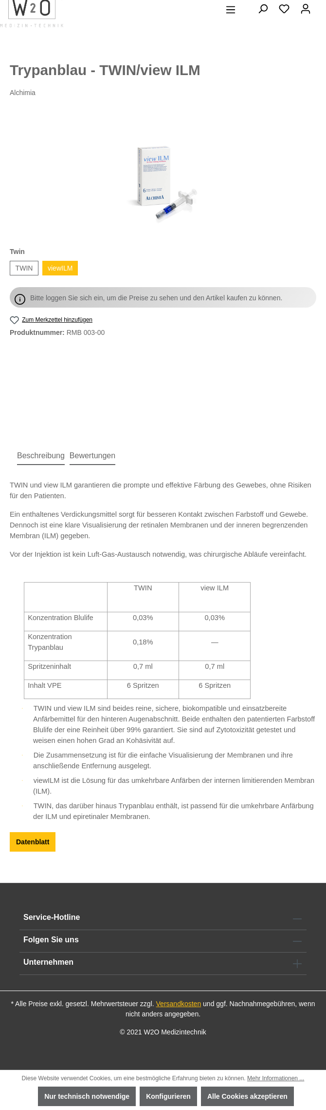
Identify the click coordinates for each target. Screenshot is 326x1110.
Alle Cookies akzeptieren (247, 1096)
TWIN (24, 268)
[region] (163, 172)
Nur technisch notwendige (86, 1096)
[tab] (41, 456)
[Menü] (230, 9)
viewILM (60, 268)
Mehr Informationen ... (275, 1078)
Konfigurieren (168, 1096)
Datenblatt (32, 842)
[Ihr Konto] (305, 9)
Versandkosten (178, 1004)
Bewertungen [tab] (92, 455)
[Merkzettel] (284, 9)
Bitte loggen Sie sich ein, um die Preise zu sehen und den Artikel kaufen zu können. (156, 298)
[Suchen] (263, 9)
